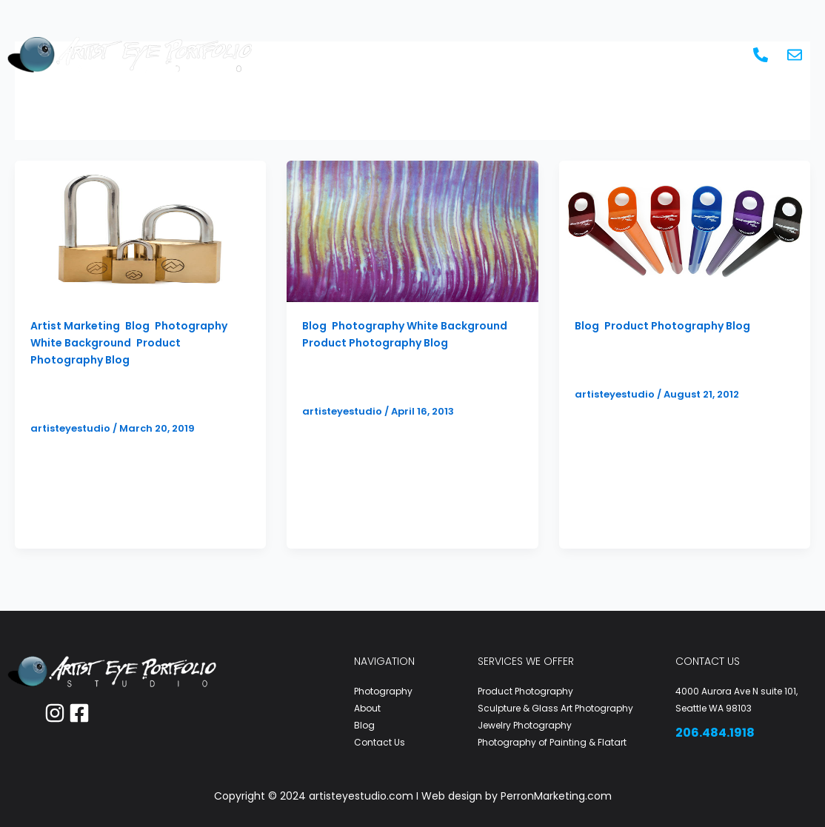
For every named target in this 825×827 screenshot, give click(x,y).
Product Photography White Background (677, 361)
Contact (709, 54)
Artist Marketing (480, 54)
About (583, 54)
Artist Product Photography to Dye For (403, 378)
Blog (646, 54)
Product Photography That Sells (128, 395)
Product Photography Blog (375, 342)
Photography (355, 54)
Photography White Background (419, 325)
